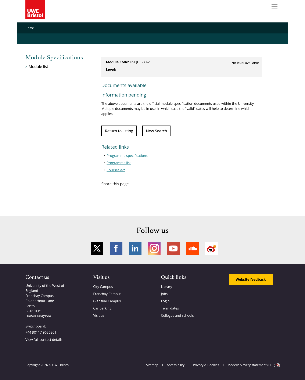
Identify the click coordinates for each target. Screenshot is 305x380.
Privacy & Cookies (206, 365)
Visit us (98, 315)
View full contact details (43, 339)
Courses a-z (116, 170)
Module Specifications (54, 57)
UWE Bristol (60, 365)
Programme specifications (127, 155)
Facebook (116, 248)
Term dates (170, 308)
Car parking (102, 308)
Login (165, 301)
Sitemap (152, 365)
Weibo (211, 248)
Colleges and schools (177, 315)
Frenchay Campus (107, 294)
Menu (274, 6)
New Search (156, 130)
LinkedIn (135, 248)
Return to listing (119, 130)
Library (166, 286)
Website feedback (251, 279)
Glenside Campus (107, 301)
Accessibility (175, 365)
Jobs (164, 294)
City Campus (103, 286)
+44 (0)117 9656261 (40, 332)
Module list (38, 66)
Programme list (119, 162)
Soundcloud (192, 248)
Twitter (97, 248)
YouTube (173, 248)
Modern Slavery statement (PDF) (251, 365)
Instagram (154, 248)
